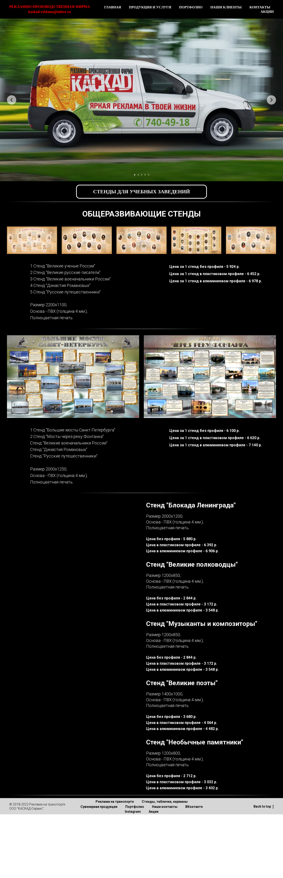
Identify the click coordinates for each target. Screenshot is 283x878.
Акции (153, 811)
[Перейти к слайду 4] (145, 174)
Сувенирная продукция (98, 807)
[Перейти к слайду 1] (134, 174)
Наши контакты (164, 807)
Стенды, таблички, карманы (165, 801)
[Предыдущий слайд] (11, 100)
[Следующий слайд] (271, 100)
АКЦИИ (267, 11)
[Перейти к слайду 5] (148, 174)
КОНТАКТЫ (259, 7)
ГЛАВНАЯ (112, 7)
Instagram (133, 811)
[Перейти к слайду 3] (141, 174)
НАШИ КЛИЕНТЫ (226, 7)
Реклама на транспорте (115, 801)
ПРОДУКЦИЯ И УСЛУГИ (150, 7)
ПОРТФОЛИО (191, 7)
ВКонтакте (194, 807)
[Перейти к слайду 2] (138, 174)
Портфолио (134, 807)
